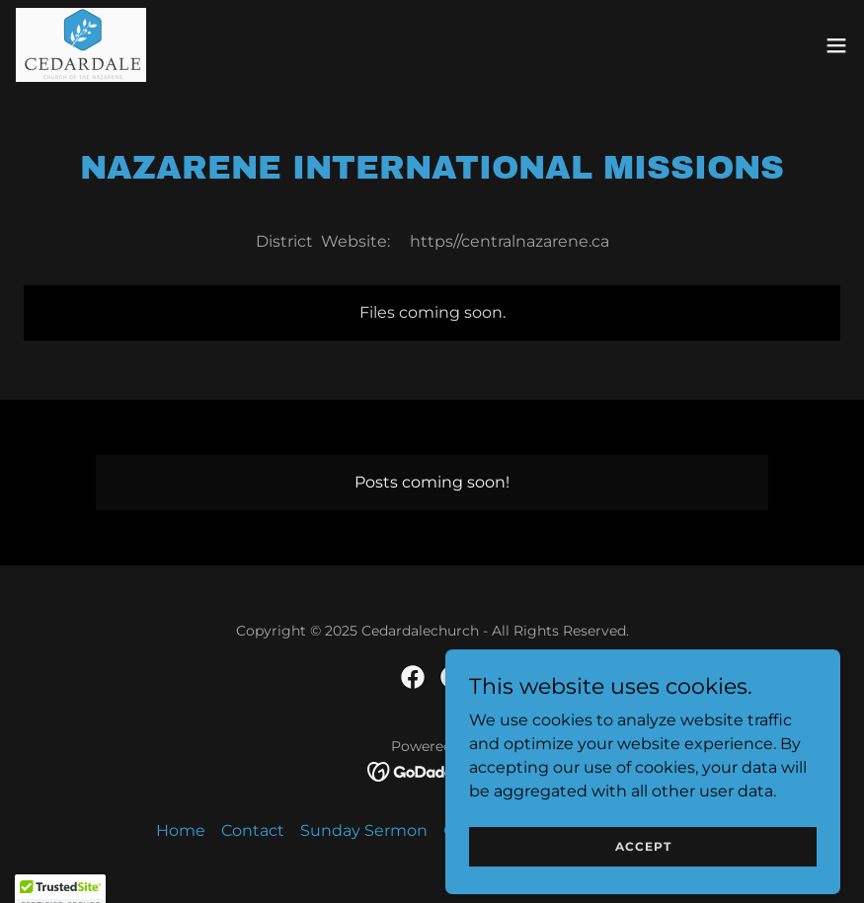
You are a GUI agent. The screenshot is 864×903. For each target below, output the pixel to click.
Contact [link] (252, 830)
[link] (81, 45)
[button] (836, 45)
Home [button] (180, 830)
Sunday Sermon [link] (364, 830)
